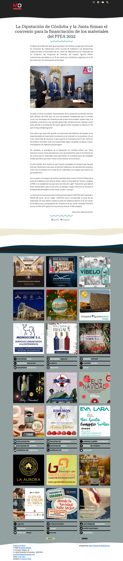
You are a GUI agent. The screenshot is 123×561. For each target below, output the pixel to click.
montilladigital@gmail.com (24, 554)
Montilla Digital (25, 548)
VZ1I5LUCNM (25, 559)
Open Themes (94, 546)
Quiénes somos (19, 546)
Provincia (66, 219)
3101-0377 (22, 557)
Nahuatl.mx (105, 546)
